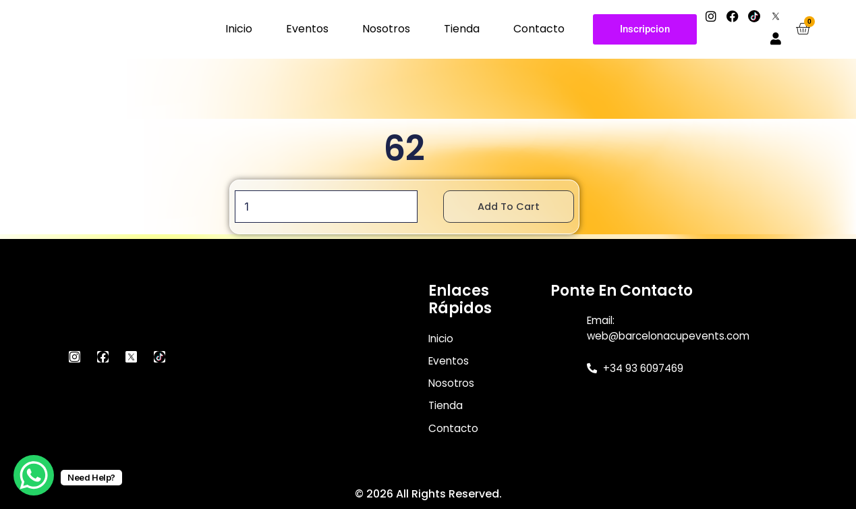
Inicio (238, 29)
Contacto (539, 29)
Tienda (462, 29)
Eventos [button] (307, 29)
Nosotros (386, 29)
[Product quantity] (324, 207)
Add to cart (514, 207)
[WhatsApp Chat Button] (33, 475)
